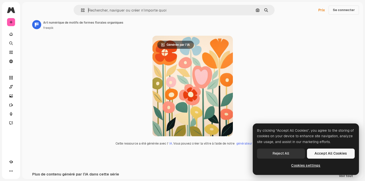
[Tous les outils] (30, 78)
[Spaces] (30, 87)
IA (189, 144)
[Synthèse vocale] (30, 114)
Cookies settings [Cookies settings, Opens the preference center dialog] (305, 165)
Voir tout (346, 176)
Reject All (281, 153)
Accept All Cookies (331, 153)
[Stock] (30, 52)
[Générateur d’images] (30, 96)
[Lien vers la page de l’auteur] (74, 24)
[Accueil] (30, 34)
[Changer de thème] (20, 171)
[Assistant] (30, 123)
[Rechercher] (30, 43)
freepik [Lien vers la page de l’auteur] (86, 28)
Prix (321, 10)
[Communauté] (30, 61)
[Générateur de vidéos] (30, 105)
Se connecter (344, 10)
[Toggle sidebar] (49, 10)
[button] (100, 10)
